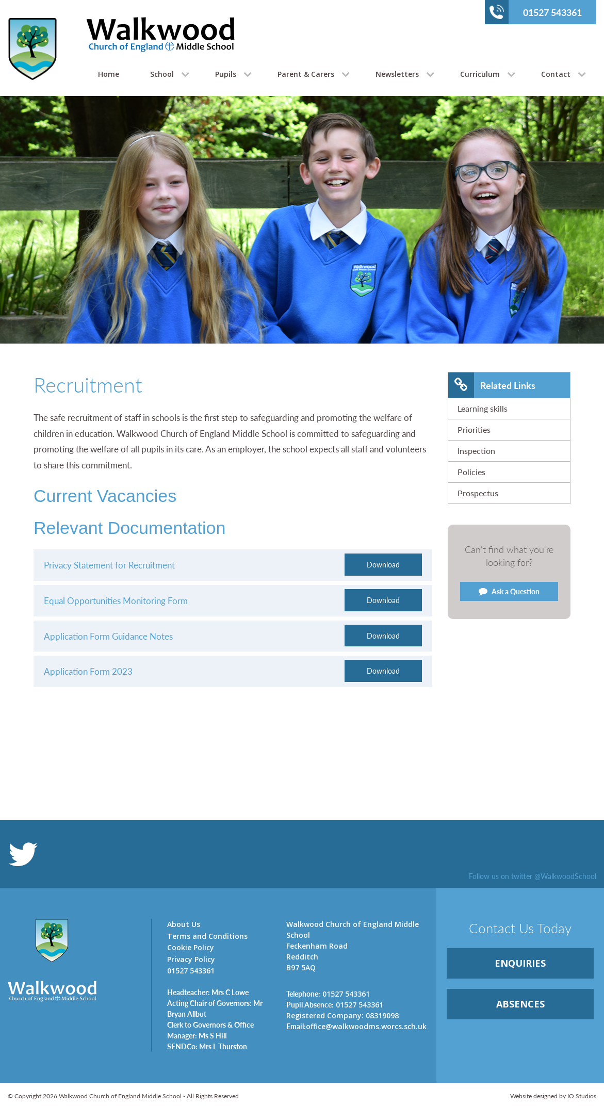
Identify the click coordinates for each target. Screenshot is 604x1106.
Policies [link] (471, 472)
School (162, 74)
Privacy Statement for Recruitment (110, 565)
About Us (183, 924)
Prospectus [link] (478, 493)
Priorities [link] (474, 429)
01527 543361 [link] (328, 993)
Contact (555, 74)
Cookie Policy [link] (190, 947)
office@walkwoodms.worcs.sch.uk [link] (356, 1026)
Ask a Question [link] (509, 591)
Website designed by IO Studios (553, 1096)
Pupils (225, 74)
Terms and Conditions (207, 936)
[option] (302, 245)
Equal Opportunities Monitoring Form (116, 600)
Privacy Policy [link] (191, 959)
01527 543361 (535, 12)
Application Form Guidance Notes (108, 636)
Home (108, 74)
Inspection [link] (476, 451)
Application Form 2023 (89, 671)
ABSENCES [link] (520, 1004)
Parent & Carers (305, 74)
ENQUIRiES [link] (520, 963)
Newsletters (397, 74)
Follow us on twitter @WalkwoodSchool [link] (532, 876)
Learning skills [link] (483, 408)
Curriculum (480, 74)
